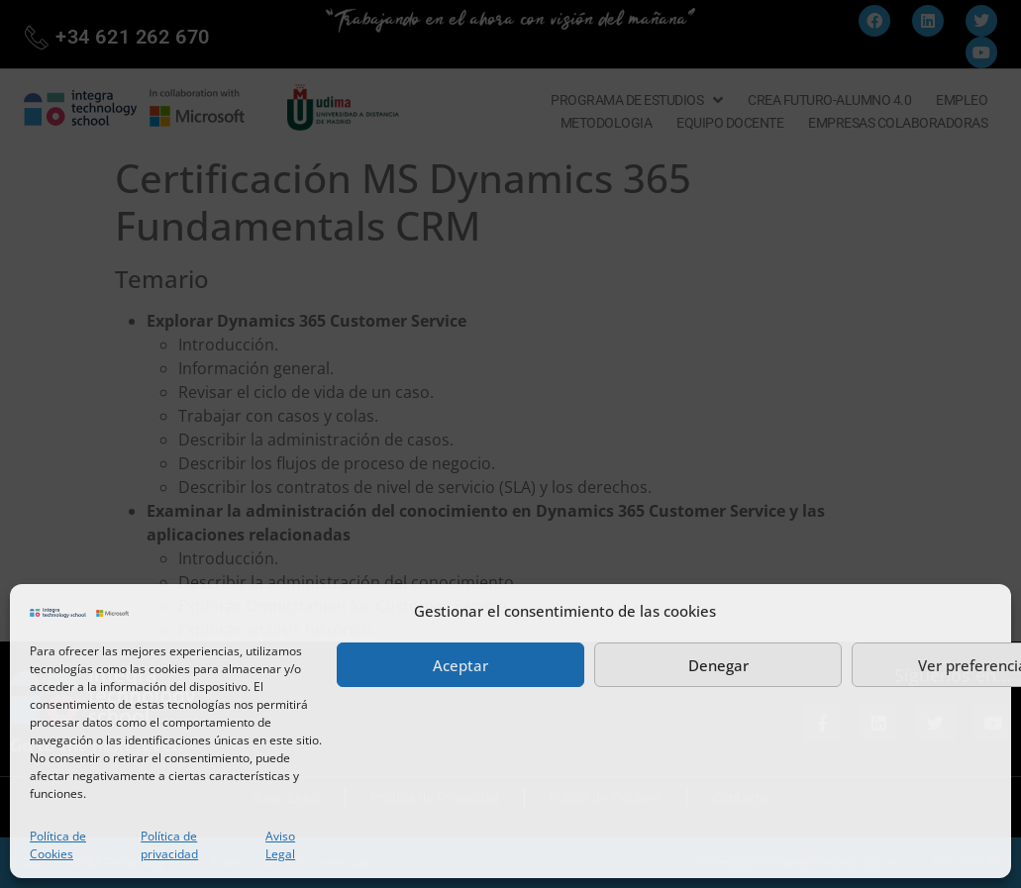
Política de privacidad (169, 845)
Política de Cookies (58, 845)
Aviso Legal (280, 845)
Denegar (718, 665)
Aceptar (460, 665)
